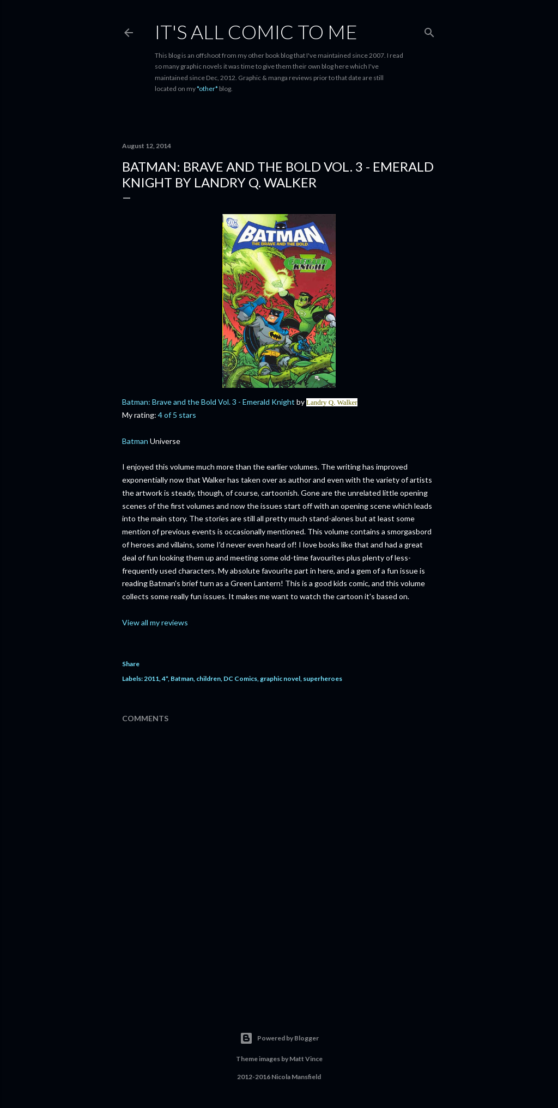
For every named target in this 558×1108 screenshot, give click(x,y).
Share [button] (131, 664)
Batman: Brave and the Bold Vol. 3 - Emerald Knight (208, 401)
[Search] (429, 30)
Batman (136, 441)
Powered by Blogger (279, 1038)
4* (165, 678)
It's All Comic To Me (256, 32)
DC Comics (240, 678)
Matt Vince (306, 1059)
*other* (207, 88)
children (208, 678)
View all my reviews (155, 622)
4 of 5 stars (177, 414)
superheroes (322, 678)
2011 (151, 678)
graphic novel (280, 678)
